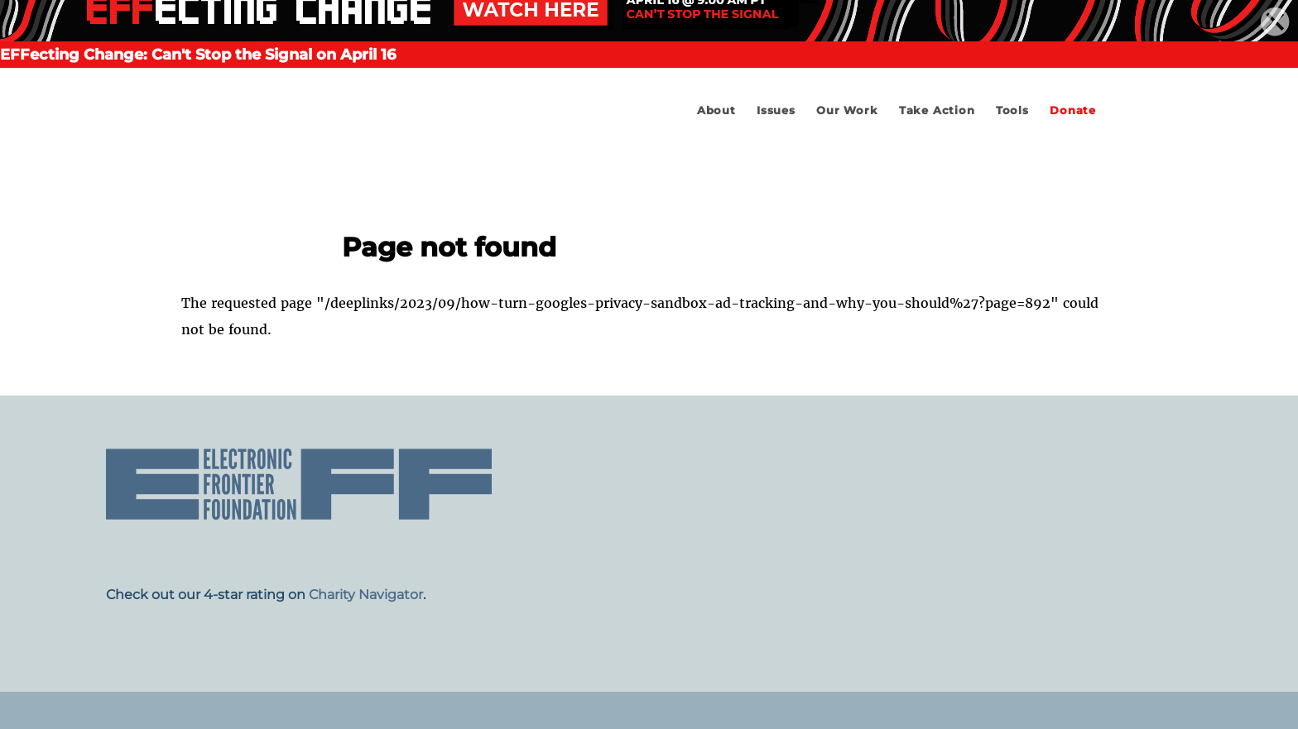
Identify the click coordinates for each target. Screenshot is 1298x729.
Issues (776, 110)
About (716, 110)
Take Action (937, 110)
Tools (1012, 110)
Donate (1073, 110)
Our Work (846, 110)
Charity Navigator (366, 594)
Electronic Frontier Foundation (323, 161)
